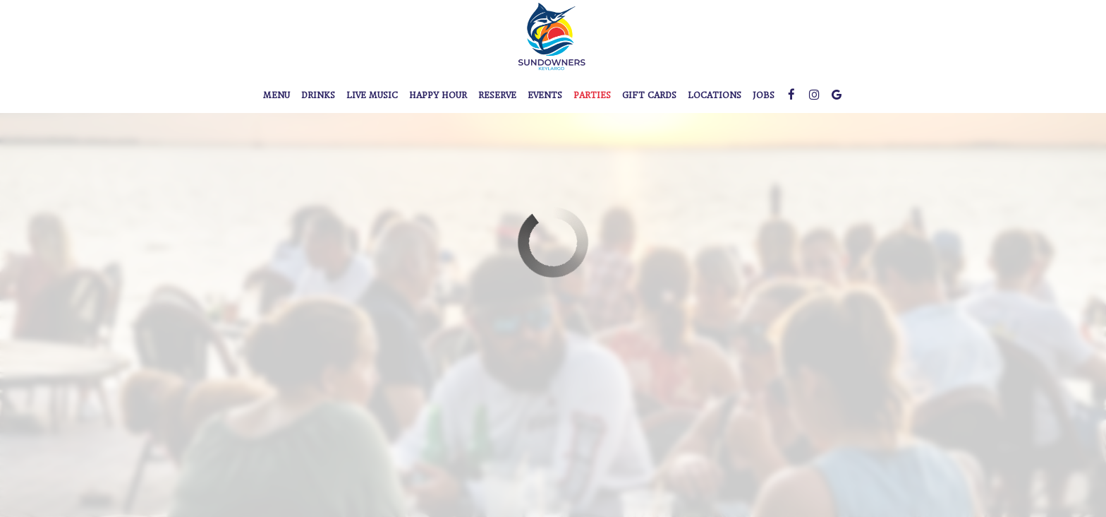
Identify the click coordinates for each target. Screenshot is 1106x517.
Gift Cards (649, 95)
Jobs (763, 95)
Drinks (318, 95)
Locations (714, 95)
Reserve (497, 95)
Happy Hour (438, 95)
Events (545, 95)
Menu (276, 95)
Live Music (372, 95)
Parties (592, 95)
